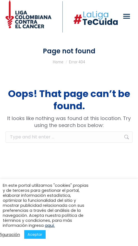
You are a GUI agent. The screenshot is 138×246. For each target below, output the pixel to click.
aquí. (50, 225)
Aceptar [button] (35, 234)
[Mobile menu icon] (126, 16)
